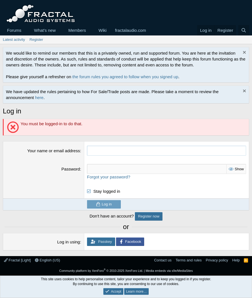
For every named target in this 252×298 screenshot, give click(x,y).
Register (36, 39)
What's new (45, 30)
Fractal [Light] (17, 260)
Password (70, 169)
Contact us (162, 260)
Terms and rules (189, 260)
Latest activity (14, 39)
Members (77, 30)
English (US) (47, 260)
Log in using (68, 241)
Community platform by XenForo (101, 270)
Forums (14, 30)
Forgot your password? (108, 176)
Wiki (102, 30)
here (39, 97)
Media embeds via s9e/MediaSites (169, 270)
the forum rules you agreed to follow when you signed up (125, 76)
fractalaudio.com (130, 30)
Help (236, 260)
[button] (26, 30)
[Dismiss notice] (243, 53)
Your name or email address (53, 150)
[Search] (243, 30)
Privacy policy (217, 260)
